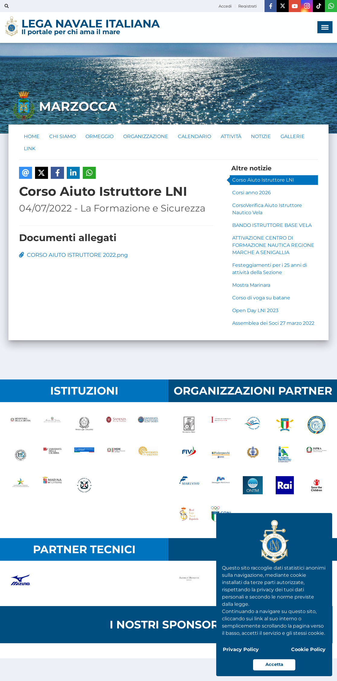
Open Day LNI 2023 (255, 310)
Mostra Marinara (251, 285)
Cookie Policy (308, 649)
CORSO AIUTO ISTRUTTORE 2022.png (73, 255)
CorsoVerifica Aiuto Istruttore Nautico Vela (267, 208)
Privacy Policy (241, 649)
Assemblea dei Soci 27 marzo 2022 (273, 323)
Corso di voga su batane (261, 298)
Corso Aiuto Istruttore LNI (263, 180)
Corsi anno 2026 (251, 192)
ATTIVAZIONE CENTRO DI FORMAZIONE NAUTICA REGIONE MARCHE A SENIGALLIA (273, 245)
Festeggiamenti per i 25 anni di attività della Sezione (269, 268)
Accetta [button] (274, 664)
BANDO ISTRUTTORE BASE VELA (272, 225)
